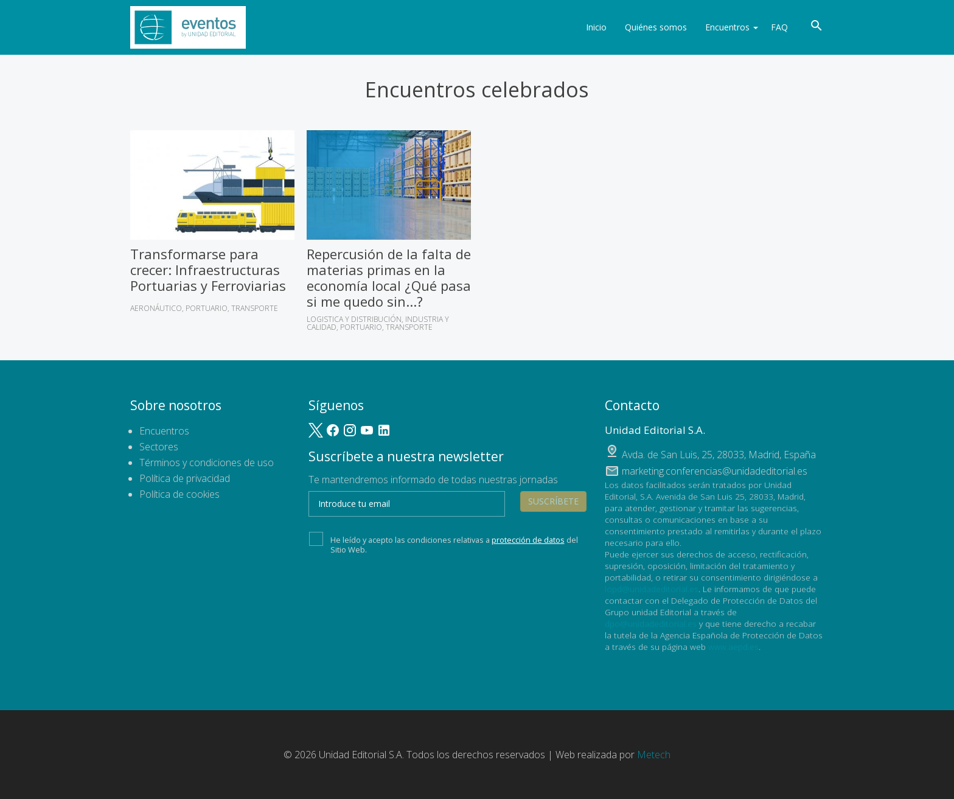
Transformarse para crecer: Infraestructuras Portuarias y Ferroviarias (208, 270)
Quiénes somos (650, 27)
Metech (653, 754)
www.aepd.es (733, 646)
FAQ (779, 27)
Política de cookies (179, 494)
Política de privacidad (184, 478)
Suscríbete (553, 501)
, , (719, 454)
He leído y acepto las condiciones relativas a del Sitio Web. (443, 543)
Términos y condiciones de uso (206, 462)
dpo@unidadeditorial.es (651, 623)
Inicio (590, 27)
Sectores (158, 446)
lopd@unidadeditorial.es (651, 589)
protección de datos (528, 539)
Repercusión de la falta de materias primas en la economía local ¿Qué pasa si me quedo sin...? (389, 277)
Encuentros (726, 27)
